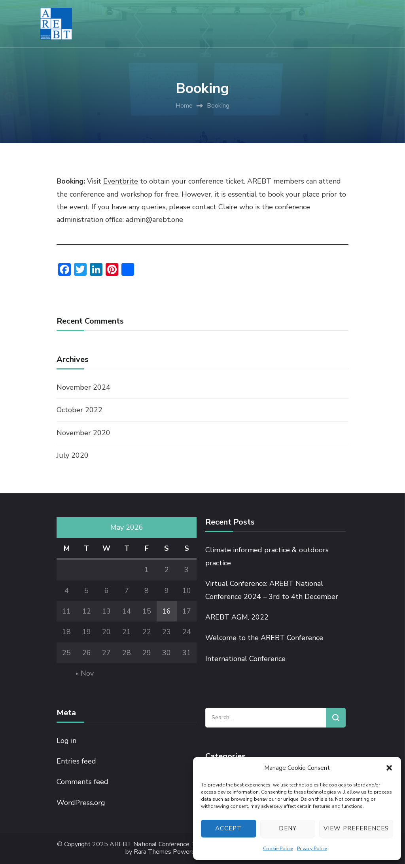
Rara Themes (152, 852)
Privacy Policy (312, 848)
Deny (288, 828)
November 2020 (83, 433)
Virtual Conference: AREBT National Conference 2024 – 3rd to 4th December (271, 590)
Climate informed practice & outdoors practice (267, 556)
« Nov (85, 673)
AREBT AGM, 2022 (237, 617)
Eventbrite (120, 181)
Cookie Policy (278, 848)
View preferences (356, 828)
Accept (228, 828)
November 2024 (83, 387)
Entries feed (76, 761)
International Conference (245, 658)
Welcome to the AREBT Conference (264, 637)
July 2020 (73, 455)
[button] (389, 768)
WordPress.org (81, 802)
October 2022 (79, 410)
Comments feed (82, 781)
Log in (66, 740)
